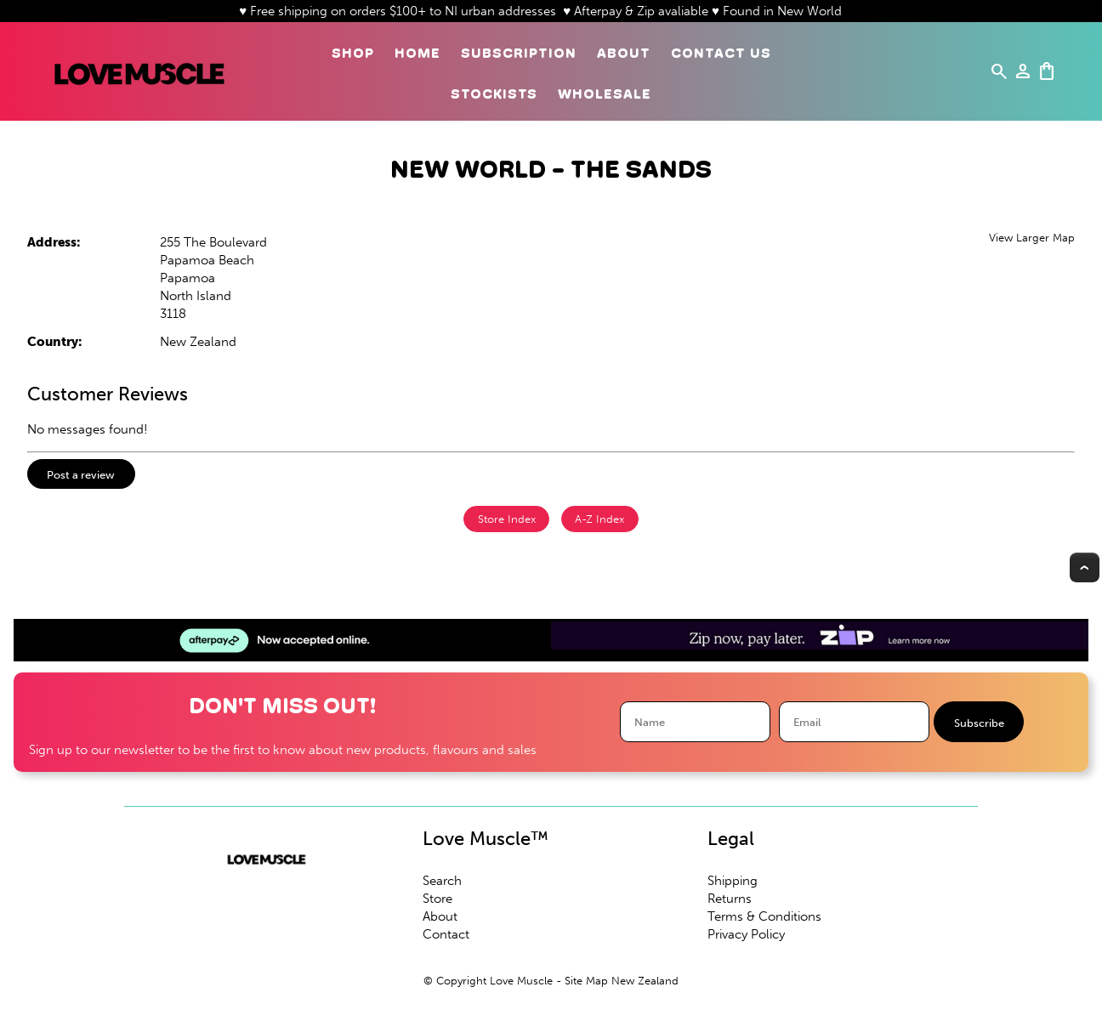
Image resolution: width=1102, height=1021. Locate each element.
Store (437, 898)
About (623, 53)
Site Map (586, 980)
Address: (54, 242)
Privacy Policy (746, 934)
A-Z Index (599, 519)
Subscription (519, 53)
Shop (353, 53)
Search (442, 880)
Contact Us (721, 53)
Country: (54, 341)
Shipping (732, 880)
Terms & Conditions (764, 916)
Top (1084, 567)
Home (417, 53)
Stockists (494, 94)
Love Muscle (521, 980)
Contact (446, 934)
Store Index (507, 519)
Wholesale (604, 94)
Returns (729, 898)
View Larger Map (1032, 237)
